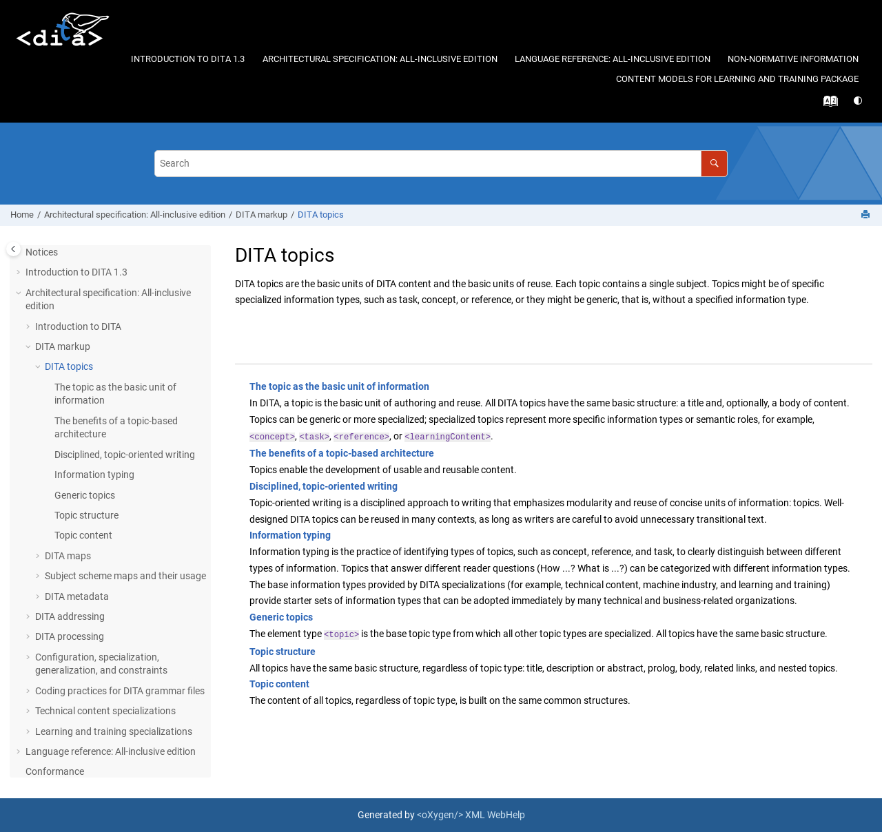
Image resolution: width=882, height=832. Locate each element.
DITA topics (321, 214)
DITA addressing (70, 616)
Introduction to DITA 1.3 (188, 59)
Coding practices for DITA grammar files (120, 690)
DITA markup (261, 214)
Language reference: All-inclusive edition (612, 59)
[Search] (714, 163)
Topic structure (86, 515)
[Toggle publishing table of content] (13, 249)
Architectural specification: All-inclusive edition (380, 59)
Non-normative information (793, 59)
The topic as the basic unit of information (339, 386)
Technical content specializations (105, 710)
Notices (41, 252)
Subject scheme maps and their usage (125, 575)
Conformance (54, 771)
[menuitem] (188, 60)
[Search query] (441, 163)
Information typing (94, 474)
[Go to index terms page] (827, 104)
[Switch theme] (859, 101)
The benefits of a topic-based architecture (341, 453)
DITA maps (68, 555)
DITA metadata (77, 596)
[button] (19, 273)
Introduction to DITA (78, 326)
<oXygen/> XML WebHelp (471, 814)
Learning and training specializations (113, 731)
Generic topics (84, 495)
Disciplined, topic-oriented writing (124, 454)
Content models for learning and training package (737, 79)
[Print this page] (867, 215)
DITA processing (69, 636)
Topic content (83, 535)
